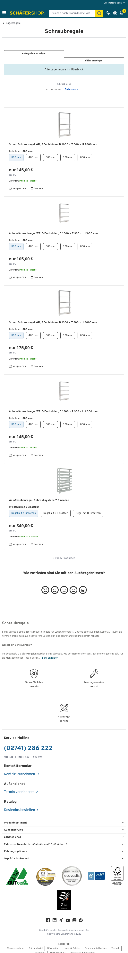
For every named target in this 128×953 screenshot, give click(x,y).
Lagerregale (13, 23)
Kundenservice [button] (13, 826)
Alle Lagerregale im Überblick (64, 66)
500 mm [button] (50, 153)
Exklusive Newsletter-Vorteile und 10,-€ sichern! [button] (35, 840)
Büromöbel (53, 944)
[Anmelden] (116, 13)
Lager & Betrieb (72, 944)
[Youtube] (67, 917)
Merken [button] (36, 184)
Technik (115, 944)
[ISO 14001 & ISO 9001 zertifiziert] (17, 872)
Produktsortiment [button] (15, 818)
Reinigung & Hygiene (96, 944)
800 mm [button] (85, 153)
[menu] (115, 2)
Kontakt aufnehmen (20, 770)
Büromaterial (36, 944)
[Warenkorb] (122, 13)
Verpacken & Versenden (82, 949)
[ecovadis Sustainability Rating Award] (72, 872)
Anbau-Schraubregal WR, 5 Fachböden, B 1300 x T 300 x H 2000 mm (53, 407)
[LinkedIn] (54, 917)
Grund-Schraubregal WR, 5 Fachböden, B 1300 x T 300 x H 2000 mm (53, 318)
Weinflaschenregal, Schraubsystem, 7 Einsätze (39, 496)
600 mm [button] (68, 153)
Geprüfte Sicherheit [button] (17, 854)
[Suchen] (99, 13)
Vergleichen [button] (17, 184)
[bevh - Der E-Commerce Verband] (96, 872)
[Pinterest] (81, 918)
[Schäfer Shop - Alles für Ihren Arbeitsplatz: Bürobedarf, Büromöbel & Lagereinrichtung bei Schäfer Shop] (28, 13)
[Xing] (61, 917)
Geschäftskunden (113, 3)
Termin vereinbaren (19, 788)
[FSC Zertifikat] (117, 872)
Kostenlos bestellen (19, 806)
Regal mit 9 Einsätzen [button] (55, 509)
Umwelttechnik (58, 949)
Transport (40, 949)
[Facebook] (48, 917)
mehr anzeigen (49, 654)
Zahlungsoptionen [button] (15, 847)
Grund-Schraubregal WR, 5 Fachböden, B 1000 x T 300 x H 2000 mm (53, 140)
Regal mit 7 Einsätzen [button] (23, 509)
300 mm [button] (16, 153)
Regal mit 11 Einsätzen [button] (88, 509)
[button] (4, 13)
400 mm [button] (33, 153)
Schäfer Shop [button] (12, 833)
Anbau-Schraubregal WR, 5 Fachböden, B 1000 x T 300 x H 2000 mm (53, 229)
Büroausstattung (15, 944)
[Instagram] (74, 917)
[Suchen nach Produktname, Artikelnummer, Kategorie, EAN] (73, 13)
